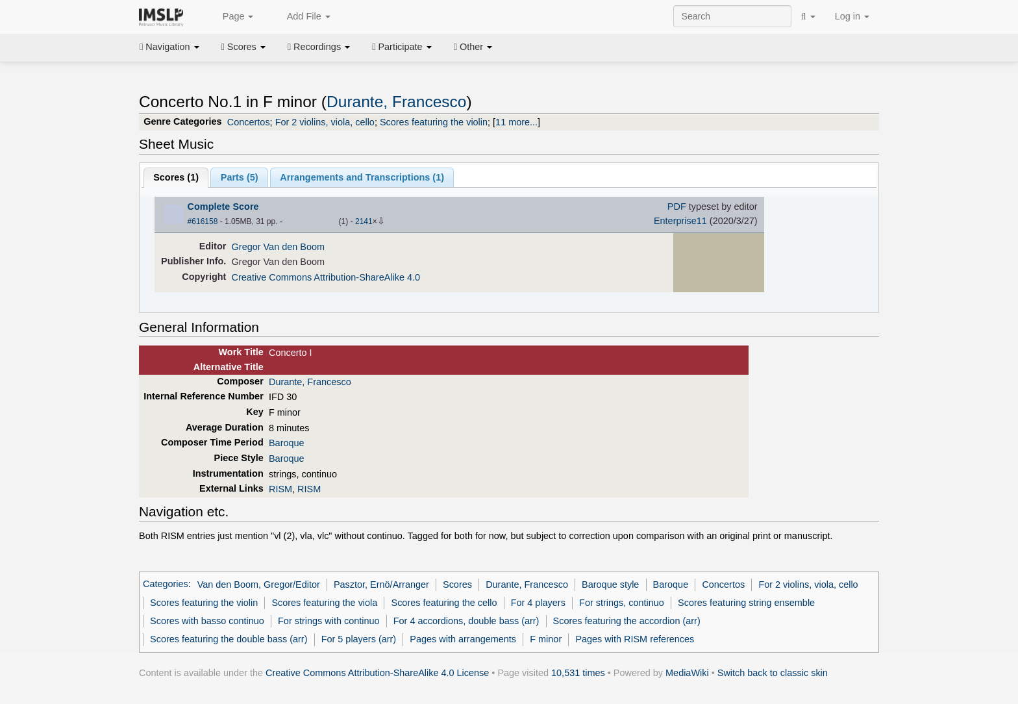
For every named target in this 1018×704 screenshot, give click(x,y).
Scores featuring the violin (434, 122)
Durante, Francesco (396, 101)
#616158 (203, 221)
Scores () (176, 177)
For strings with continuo (328, 621)
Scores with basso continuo (207, 621)
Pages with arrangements (463, 639)
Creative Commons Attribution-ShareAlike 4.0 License (377, 673)
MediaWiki (687, 673)
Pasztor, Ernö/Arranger (381, 584)
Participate (402, 47)
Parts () (239, 177)
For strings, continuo (621, 602)
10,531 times (578, 673)
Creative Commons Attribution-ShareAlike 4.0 (326, 277)
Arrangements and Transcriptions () (362, 177)
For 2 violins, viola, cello (325, 122)
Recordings (319, 47)
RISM (280, 489)
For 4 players (538, 602)
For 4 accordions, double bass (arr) (466, 621)
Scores (243, 47)
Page (231, 17)
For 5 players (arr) (359, 639)
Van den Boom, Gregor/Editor (258, 584)
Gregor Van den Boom (278, 247)
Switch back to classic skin (772, 673)
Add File (301, 17)
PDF (676, 206)
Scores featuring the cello (444, 602)
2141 (364, 221)
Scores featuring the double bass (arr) (228, 639)
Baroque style (610, 584)
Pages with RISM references (634, 639)
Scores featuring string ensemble (746, 602)
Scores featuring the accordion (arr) (627, 621)
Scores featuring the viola (324, 602)
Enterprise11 (680, 221)
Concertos (248, 122)
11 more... (516, 122)
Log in (852, 16)
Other (473, 47)
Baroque (286, 443)
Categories (165, 584)
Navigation (169, 47)
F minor (546, 639)
